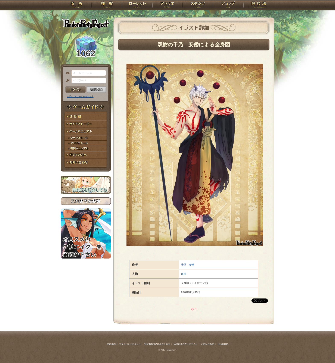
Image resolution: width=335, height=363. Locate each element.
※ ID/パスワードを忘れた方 (80, 96)
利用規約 (111, 344)
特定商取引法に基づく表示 (157, 344)
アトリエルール (86, 143)
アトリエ (167, 5)
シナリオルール (86, 138)
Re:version (223, 344)
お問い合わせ (86, 162)
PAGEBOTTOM (324, 351)
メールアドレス (66, 73)
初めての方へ (86, 155)
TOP (76, 5)
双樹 (183, 273)
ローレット (137, 5)
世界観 (86, 116)
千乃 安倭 (187, 264)
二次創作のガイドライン (185, 344)
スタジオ (198, 5)
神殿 (107, 5)
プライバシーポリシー (130, 344)
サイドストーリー (86, 124)
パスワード (66, 81)
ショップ (228, 5)
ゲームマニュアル (86, 131)
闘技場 (258, 5)
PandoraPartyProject (86, 23)
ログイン (75, 89)
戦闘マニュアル (86, 148)
